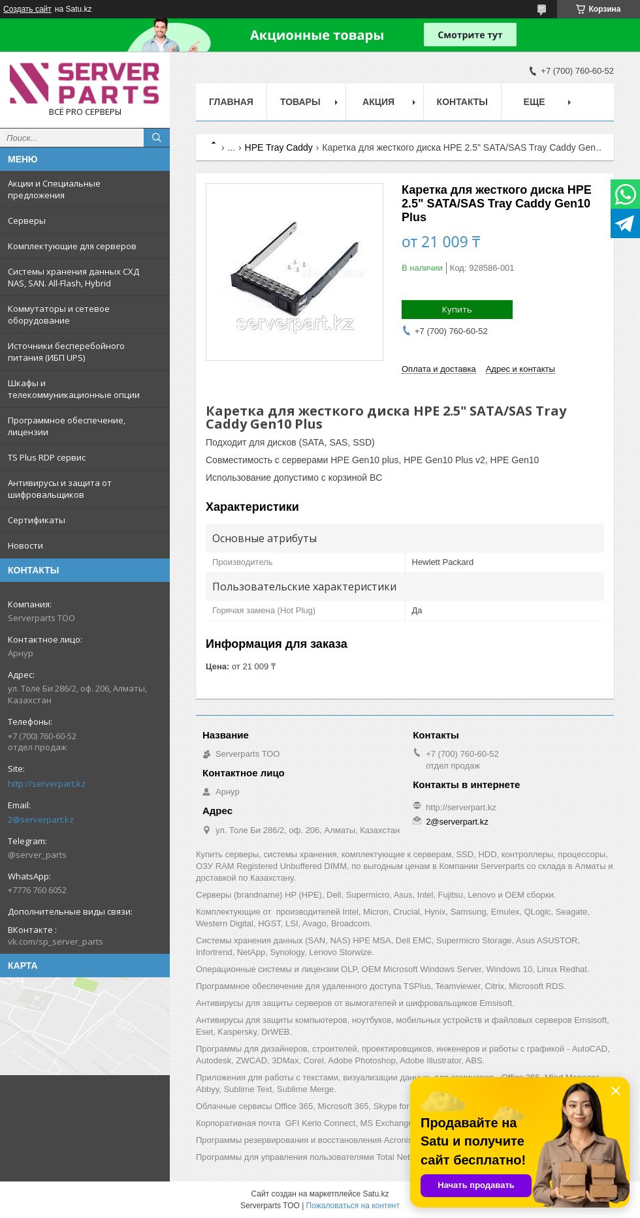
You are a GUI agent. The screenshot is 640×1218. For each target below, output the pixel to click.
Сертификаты (36, 520)
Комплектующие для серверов (72, 246)
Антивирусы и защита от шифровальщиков (60, 488)
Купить (457, 309)
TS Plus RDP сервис (47, 457)
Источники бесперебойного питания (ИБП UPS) (66, 351)
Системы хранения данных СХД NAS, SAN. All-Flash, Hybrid (73, 277)
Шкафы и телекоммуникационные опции (74, 389)
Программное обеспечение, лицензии (66, 426)
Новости (25, 545)
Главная (231, 102)
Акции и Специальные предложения (54, 189)
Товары (300, 102)
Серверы (27, 220)
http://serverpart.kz (47, 783)
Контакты (462, 102)
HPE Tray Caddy (279, 147)
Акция (378, 102)
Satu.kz (375, 1193)
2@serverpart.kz (41, 819)
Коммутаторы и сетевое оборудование (59, 314)
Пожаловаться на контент (353, 1205)
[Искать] (157, 137)
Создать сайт (27, 9)
